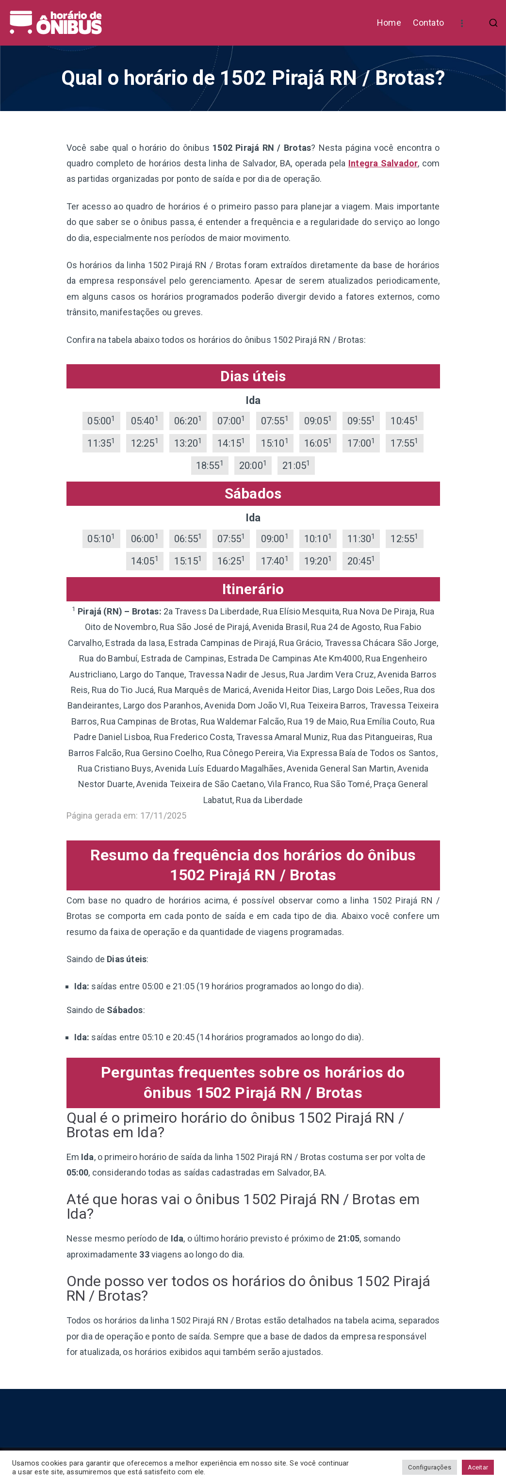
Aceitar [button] (478, 1467)
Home (389, 22)
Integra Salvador (383, 163)
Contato (428, 22)
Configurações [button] (429, 1467)
